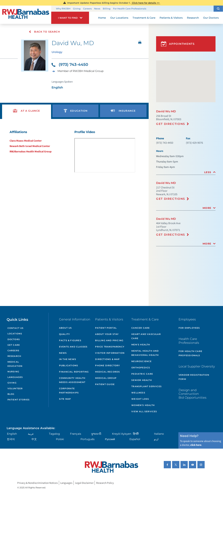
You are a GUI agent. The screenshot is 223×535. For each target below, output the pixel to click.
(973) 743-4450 (70, 64)
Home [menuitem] (102, 17)
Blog (10, 394)
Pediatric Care (142, 374)
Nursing (13, 371)
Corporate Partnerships (69, 390)
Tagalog (54, 433)
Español (134, 439)
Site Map (65, 399)
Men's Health (140, 344)
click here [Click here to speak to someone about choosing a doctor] (195, 445)
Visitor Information (110, 353)
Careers (87, 8)
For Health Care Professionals (129, 8)
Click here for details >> (145, 2)
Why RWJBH (63, 8)
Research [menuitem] (193, 17)
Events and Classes (73, 346)
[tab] (186, 172)
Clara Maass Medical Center (26, 141)
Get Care (13, 345)
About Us (65, 328)
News (97, 8)
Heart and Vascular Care (146, 336)
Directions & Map (107, 359)
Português (87, 439)
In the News (67, 359)
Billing (106, 8)
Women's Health (143, 405)
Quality (64, 334)
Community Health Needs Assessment (72, 380)
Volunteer (15, 388)
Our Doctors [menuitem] (211, 17)
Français (75, 433)
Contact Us (15, 328)
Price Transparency (109, 346)
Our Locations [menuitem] (119, 17)
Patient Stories (18, 399)
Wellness (138, 392)
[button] (218, 9)
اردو (156, 439)
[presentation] (26, 110)
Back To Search (44, 31)
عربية (31, 433)
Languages (15, 377)
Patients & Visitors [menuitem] (171, 17)
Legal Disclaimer (84, 483)
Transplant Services (146, 386)
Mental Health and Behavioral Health (145, 353)
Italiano (159, 433)
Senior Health (141, 380)
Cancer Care (140, 328)
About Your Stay (107, 334)
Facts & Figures (70, 340)
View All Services (144, 411)
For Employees (189, 328)
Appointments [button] (178, 44)
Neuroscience (141, 361)
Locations (14, 333)
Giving (76, 8)
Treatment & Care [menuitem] (144, 17)
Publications (68, 365)
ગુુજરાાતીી (96, 433)
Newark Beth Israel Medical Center (30, 146)
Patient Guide (105, 384)
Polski (60, 439)
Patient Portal (106, 328)
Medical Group (106, 378)
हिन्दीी (136, 433)
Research (14, 356)
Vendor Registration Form (194, 377)
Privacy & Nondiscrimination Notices (37, 483)
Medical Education (15, 363)
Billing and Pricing (109, 340)
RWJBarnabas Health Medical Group (31, 151)
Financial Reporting (74, 371)
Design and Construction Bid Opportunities (192, 393)
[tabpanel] (74, 152)
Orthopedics (140, 367)
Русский (110, 439)
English (12, 433)
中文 (34, 439)
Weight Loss (140, 399)
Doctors (13, 339)
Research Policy (105, 483)
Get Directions (170, 124)
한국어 (11, 439)
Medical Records (107, 371)
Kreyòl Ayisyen (121, 433)
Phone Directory (107, 365)
